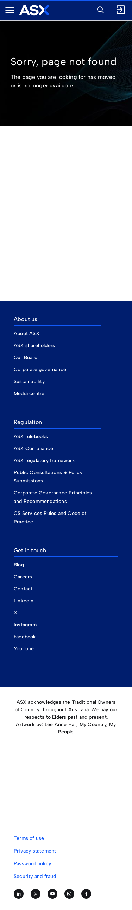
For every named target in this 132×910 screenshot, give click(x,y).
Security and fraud (35, 876)
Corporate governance (40, 370)
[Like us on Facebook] (86, 894)
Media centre (29, 393)
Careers (23, 577)
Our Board (25, 358)
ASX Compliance (33, 448)
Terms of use (29, 838)
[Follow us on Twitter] (35, 894)
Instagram (25, 625)
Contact (23, 589)
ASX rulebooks (31, 436)
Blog (19, 565)
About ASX (26, 334)
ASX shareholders (35, 346)
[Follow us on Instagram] (69, 894)
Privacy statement (35, 851)
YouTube (24, 649)
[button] (98, 9)
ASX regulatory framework (44, 460)
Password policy (32, 864)
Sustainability (29, 382)
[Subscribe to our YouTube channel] (52, 894)
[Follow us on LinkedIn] (19, 894)
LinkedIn (24, 601)
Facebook (25, 637)
